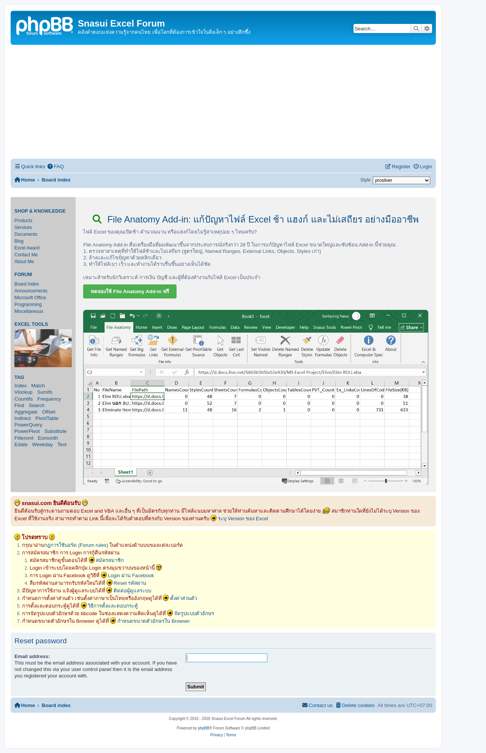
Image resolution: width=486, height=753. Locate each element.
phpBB (203, 728)
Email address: (32, 656)
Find (19, 405)
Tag (19, 377)
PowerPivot (27, 431)
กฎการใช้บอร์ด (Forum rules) (76, 545)
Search (37, 405)
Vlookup (23, 392)
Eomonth (48, 438)
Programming (28, 304)
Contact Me (26, 254)
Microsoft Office (30, 297)
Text (61, 444)
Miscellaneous (28, 311)
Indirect (22, 418)
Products (23, 220)
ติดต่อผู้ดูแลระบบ (132, 591)
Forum (23, 274)
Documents (26, 234)
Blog (19, 241)
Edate (20, 444)
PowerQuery (28, 425)
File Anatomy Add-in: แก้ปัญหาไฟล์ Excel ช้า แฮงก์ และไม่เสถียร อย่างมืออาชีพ (256, 219)
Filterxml (23, 438)
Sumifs (44, 392)
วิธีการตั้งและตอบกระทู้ (113, 606)
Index (20, 385)
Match (38, 385)
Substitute (55, 431)
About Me (24, 261)
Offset (48, 412)
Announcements (30, 291)
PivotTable (46, 418)
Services (23, 227)
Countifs (23, 399)
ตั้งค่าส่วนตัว (183, 598)
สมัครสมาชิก (110, 560)
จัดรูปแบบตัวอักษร (194, 613)
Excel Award (26, 248)
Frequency (49, 399)
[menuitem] (55, 166)
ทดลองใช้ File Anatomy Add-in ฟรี (130, 291)
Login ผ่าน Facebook (131, 575)
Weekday (42, 444)
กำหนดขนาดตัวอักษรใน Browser (153, 621)
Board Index (26, 284)
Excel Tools (31, 324)
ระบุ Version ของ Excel (243, 518)
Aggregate (26, 412)
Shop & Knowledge (40, 211)
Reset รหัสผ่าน (130, 583)
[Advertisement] (223, 102)
